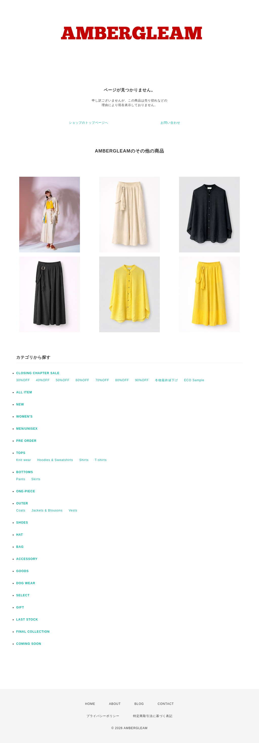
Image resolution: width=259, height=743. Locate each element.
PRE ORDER (26, 441)
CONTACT (166, 704)
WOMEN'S (24, 416)
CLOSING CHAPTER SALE (37, 373)
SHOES (22, 522)
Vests (73, 510)
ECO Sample (194, 380)
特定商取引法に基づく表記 (152, 716)
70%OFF (102, 380)
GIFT (20, 607)
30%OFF (23, 380)
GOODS (22, 571)
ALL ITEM (24, 392)
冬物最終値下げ (166, 380)
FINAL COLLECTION (33, 631)
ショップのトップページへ (88, 122)
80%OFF (122, 380)
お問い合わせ (170, 122)
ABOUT (115, 704)
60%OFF (82, 380)
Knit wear (23, 460)
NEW (20, 404)
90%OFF (142, 380)
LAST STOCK (27, 619)
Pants (20, 479)
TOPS (20, 453)
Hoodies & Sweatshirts (55, 460)
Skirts (35, 479)
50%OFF (63, 380)
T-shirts (100, 460)
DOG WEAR (25, 583)
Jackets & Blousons (47, 510)
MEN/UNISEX (27, 428)
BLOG (139, 704)
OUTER (22, 503)
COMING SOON (28, 644)
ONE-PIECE (25, 491)
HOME (90, 704)
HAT (19, 534)
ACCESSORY (27, 559)
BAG (20, 547)
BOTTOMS (24, 472)
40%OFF (43, 380)
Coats (20, 510)
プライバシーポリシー (103, 716)
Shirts (84, 460)
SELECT (23, 595)
